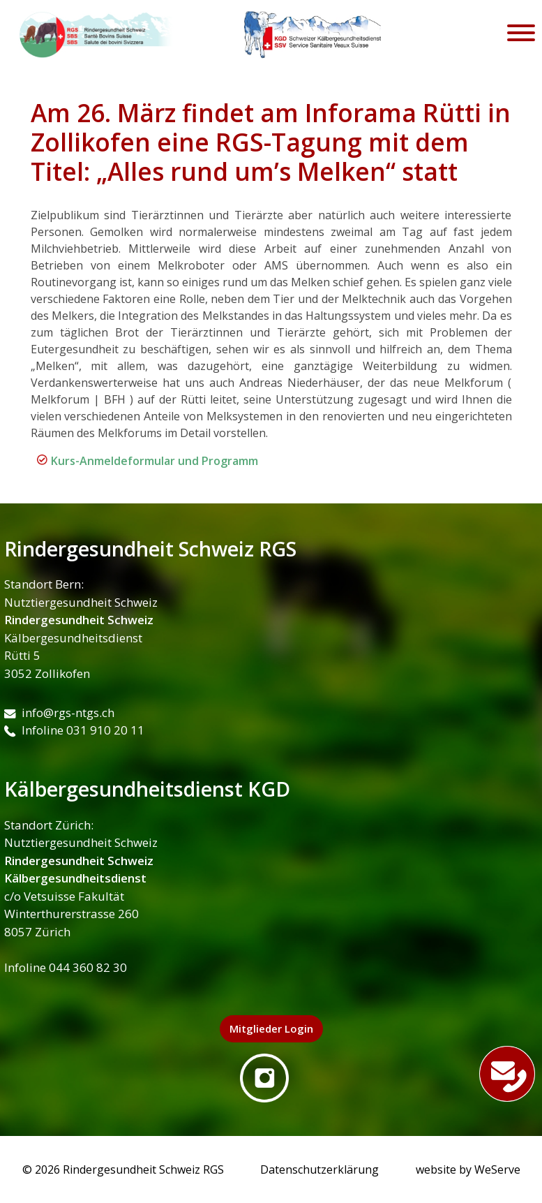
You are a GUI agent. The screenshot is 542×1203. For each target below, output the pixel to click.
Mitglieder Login (271, 1028)
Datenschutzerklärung (319, 1169)
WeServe (497, 1169)
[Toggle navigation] (521, 34)
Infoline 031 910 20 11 (74, 730)
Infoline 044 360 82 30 (65, 967)
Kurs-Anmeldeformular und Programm (154, 460)
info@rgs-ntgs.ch (59, 712)
